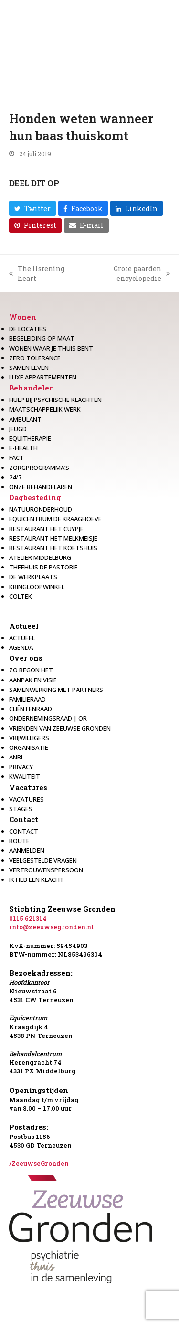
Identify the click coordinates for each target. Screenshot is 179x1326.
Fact (16, 457)
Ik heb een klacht (36, 879)
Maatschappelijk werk (45, 409)
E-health (23, 448)
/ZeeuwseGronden (39, 1163)
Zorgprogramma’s (39, 467)
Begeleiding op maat (41, 338)
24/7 (15, 477)
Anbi (15, 757)
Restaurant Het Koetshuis (53, 548)
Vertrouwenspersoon (46, 870)
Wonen (22, 317)
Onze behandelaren (40, 486)
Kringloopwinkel (36, 586)
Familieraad (27, 699)
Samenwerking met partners (56, 689)
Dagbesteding (35, 497)
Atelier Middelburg (40, 557)
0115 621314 (28, 918)
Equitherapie (30, 438)
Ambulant (25, 419)
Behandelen (31, 387)
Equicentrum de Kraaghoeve (55, 518)
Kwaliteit (24, 776)
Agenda (21, 647)
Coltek (20, 596)
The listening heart (36, 273)
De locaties (27, 328)
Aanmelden (26, 850)
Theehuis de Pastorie (43, 567)
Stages (20, 808)
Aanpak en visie (33, 680)
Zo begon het (31, 670)
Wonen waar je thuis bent (51, 348)
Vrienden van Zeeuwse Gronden (60, 728)
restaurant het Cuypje (46, 528)
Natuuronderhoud (40, 509)
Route (19, 840)
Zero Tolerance (35, 358)
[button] (32, 208)
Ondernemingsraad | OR (48, 718)
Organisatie (28, 747)
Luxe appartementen (42, 377)
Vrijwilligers (29, 738)
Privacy (21, 766)
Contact (23, 819)
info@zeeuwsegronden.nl (51, 927)
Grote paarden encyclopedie (126, 273)
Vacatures (28, 787)
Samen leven (29, 367)
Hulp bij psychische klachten (55, 399)
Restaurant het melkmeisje (53, 538)
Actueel (24, 626)
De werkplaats (33, 576)
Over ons (25, 658)
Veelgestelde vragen (43, 860)
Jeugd (18, 428)
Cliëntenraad (30, 708)
